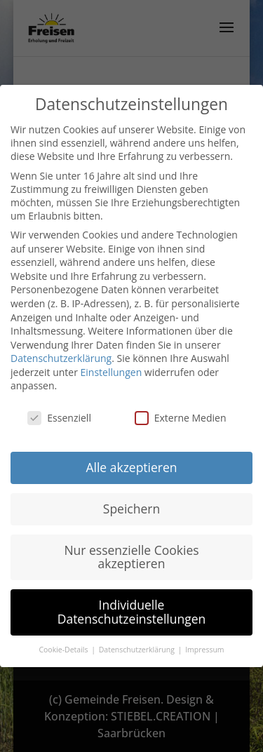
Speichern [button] (131, 508)
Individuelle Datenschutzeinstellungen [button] (132, 611)
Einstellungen (111, 372)
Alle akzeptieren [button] (131, 467)
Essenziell (59, 417)
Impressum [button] (204, 649)
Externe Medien (181, 417)
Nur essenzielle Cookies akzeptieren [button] (131, 557)
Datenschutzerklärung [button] (138, 649)
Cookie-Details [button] (64, 649)
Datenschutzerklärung (61, 358)
